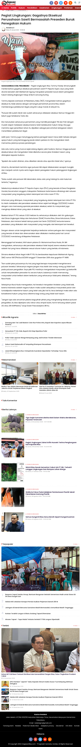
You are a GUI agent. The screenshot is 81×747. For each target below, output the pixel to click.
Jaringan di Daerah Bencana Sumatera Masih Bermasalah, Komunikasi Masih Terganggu (39, 608)
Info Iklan (69, 726)
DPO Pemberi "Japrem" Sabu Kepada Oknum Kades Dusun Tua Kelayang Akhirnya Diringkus (41, 683)
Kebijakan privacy (47, 726)
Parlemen (68, 8)
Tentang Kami (8, 726)
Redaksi (18, 726)
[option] (20, 378)
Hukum (22, 8)
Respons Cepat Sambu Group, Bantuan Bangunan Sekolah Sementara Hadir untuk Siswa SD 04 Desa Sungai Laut (40, 595)
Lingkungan (56, 8)
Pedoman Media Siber (31, 726)
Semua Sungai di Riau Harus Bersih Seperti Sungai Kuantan (50, 517)
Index (74, 317)
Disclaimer (60, 726)
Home (5, 8)
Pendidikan (32, 8)
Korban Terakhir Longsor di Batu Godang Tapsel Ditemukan (28, 614)
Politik (13, 8)
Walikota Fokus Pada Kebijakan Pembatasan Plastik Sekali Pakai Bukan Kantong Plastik (50, 493)
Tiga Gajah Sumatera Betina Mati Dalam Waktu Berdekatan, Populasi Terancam (51, 419)
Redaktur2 (10, 28)
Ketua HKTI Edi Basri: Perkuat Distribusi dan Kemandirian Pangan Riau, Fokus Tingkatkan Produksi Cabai (38, 675)
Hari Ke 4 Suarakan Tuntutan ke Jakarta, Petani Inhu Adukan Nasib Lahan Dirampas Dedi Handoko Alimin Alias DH (57, 388)
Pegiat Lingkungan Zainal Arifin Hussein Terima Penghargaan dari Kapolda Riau (51, 443)
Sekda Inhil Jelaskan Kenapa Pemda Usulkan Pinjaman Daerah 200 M (31, 602)
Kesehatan (44, 8)
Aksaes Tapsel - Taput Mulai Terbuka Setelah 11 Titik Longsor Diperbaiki (32, 619)
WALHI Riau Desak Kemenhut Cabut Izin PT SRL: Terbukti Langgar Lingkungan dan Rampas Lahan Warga (49, 468)
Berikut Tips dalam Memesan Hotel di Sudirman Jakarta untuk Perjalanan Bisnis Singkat (19, 387)
